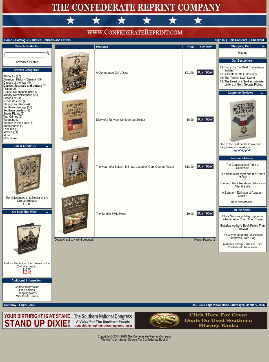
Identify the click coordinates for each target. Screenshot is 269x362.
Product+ (102, 46)
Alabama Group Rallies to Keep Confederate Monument (242, 246)
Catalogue (22, 40)
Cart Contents (238, 40)
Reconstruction (12, 101)
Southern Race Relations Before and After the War (243, 185)
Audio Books (11, 126)
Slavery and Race (14, 104)
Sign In (219, 40)
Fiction (7, 88)
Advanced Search (27, 62)
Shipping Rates (27, 293)
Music (7, 135)
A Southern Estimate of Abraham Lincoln (242, 194)
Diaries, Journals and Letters (51, 40)
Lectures (8, 129)
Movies (7, 132)
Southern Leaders (14, 110)
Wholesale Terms (27, 296)
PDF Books (10, 138)
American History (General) (20, 79)
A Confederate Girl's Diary (112, 72)
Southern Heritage (14, 107)
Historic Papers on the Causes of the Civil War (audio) (27, 265)
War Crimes (10, 116)
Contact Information (27, 287)
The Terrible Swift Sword (111, 213)
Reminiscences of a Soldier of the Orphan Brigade (27, 199)
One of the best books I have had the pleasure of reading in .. (240, 146)
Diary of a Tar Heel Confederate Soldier (120, 119)
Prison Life (10, 98)
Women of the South (16, 122)
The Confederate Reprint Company (150, 336)
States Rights (11, 113)
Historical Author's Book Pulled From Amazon (243, 227)
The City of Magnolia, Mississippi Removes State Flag (242, 236)
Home (8, 40)
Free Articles (27, 290)
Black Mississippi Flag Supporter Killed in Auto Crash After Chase (242, 218)
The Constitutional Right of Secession (242, 166)
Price (190, 46)
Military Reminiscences (17, 95)
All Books (9, 76)
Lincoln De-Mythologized (18, 91)
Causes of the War (14, 82)
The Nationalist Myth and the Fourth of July (242, 176)
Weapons (9, 119)
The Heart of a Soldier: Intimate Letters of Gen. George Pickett (135, 166)
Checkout (257, 40)
